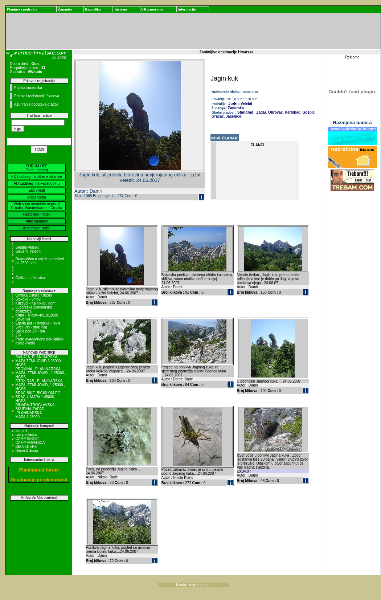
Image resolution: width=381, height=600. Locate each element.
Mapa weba (36, 197)
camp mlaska (26, 435)
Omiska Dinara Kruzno (34, 295)
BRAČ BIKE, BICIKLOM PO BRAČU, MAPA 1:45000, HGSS (38, 397)
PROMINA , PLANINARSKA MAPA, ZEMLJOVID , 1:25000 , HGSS (41, 373)
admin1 (22, 431)
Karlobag (292, 112)
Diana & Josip (27, 451)
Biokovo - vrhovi (28, 299)
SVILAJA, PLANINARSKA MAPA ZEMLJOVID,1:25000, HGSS (39, 361)
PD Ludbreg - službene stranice (36, 177)
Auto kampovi (37, 221)
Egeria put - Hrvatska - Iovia (38, 323)
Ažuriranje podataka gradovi (37, 104)
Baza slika (93, 9)
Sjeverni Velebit (28, 251)
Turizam (120, 9)
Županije (65, 9)
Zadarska (236, 108)
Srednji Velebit (27, 247)
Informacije (186, 9)
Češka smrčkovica (30, 278)
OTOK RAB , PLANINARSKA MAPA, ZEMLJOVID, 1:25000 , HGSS (40, 385)
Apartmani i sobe (36, 228)
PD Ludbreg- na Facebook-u (37, 183)
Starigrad (245, 112)
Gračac (218, 116)
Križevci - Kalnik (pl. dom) (36, 303)
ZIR (18, 335)
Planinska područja (22, 9)
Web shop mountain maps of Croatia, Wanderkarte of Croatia (36, 206)
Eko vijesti (36, 190)
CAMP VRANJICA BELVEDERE (30, 445)
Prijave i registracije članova (36, 96)
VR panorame (152, 9)
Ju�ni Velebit (241, 104)
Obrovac (275, 112)
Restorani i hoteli (36, 214)
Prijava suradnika (28, 88)
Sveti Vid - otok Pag (32, 327)
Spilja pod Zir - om (30, 331)
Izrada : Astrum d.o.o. (193, 585)
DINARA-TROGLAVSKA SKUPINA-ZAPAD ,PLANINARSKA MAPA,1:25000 (35, 411)
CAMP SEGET (27, 439)
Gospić (308, 112)
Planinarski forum (39, 470)
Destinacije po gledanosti (39, 479)
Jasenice (233, 116)
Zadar (260, 112)
